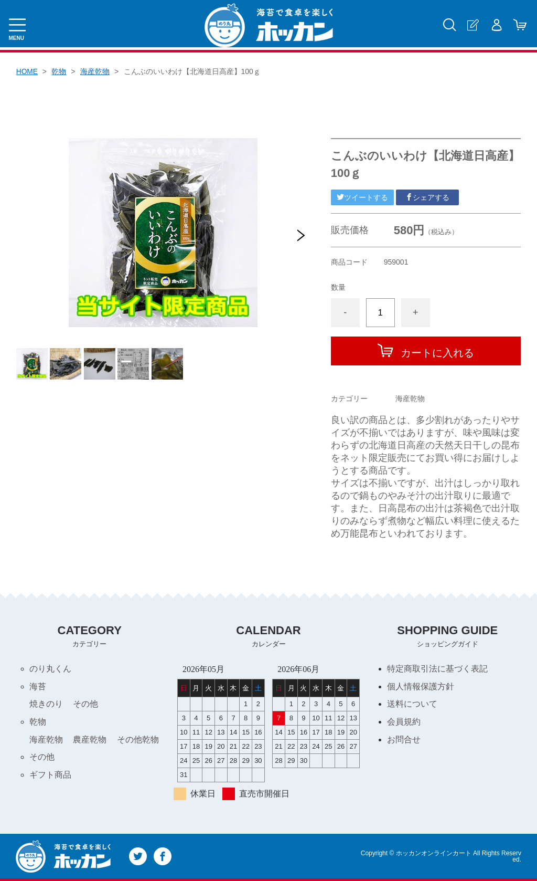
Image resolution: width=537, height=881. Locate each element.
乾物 (59, 71)
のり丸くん (50, 668)
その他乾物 (138, 740)
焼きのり (46, 704)
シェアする (427, 197)
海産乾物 (95, 71)
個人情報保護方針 (420, 686)
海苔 (37, 686)
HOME (27, 71)
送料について (412, 704)
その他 (85, 704)
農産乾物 (89, 740)
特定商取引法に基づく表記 (437, 668)
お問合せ (404, 740)
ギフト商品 (50, 775)
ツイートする (362, 197)
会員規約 (404, 722)
